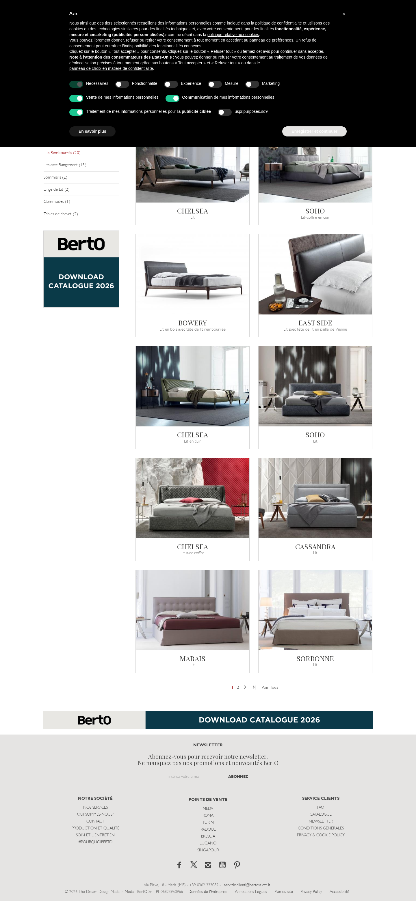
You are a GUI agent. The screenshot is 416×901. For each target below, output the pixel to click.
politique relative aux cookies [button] (233, 34)
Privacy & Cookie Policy (321, 835)
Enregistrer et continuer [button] (314, 131)
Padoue (208, 829)
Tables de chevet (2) (61, 214)
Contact (95, 821)
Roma (208, 816)
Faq (320, 808)
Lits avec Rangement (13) (65, 165)
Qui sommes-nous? (95, 814)
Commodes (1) (57, 202)
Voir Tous (269, 687)
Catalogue (321, 814)
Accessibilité (339, 892)
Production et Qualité (95, 828)
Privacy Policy (311, 892)
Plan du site (283, 892)
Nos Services (95, 808)
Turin (208, 823)
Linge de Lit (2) (57, 190)
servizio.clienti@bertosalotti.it (247, 885)
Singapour (208, 850)
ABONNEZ (238, 777)
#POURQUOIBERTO (95, 842)
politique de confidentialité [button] (278, 23)
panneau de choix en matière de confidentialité (111, 68)
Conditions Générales (321, 828)
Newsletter (321, 821)
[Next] (245, 687)
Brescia (208, 836)
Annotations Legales (251, 892)
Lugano (208, 843)
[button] (343, 13)
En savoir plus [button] (92, 131)
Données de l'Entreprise (207, 892)
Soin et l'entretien (95, 835)
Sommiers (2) (55, 177)
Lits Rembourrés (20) (62, 153)
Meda (208, 809)
